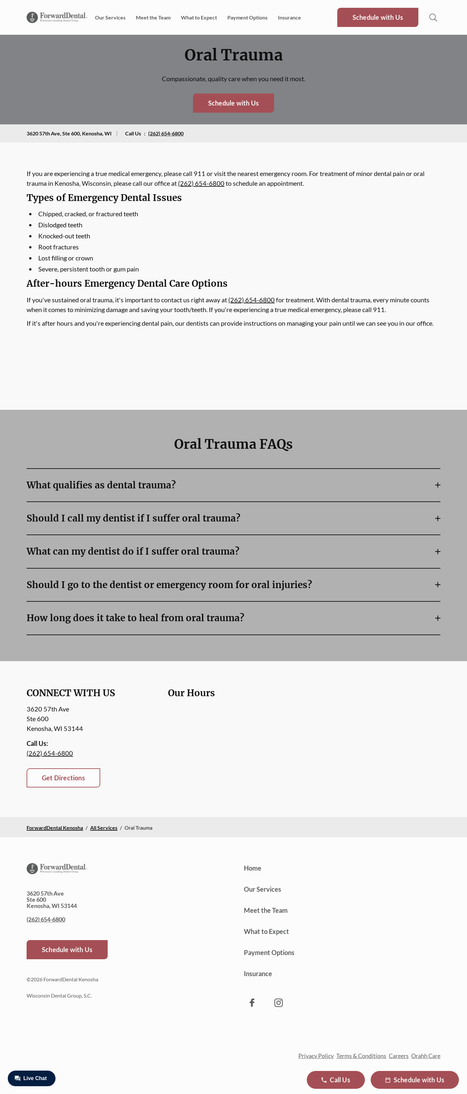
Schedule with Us (378, 17)
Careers (399, 1055)
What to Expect (199, 17)
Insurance (289, 17)
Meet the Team (153, 17)
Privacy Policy (316, 1055)
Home (252, 868)
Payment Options (247, 17)
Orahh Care (425, 1055)
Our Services (110, 17)
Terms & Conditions (361, 1055)
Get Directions (63, 778)
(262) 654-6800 (166, 133)
